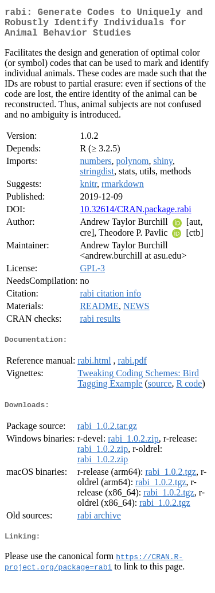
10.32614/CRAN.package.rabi (135, 216)
